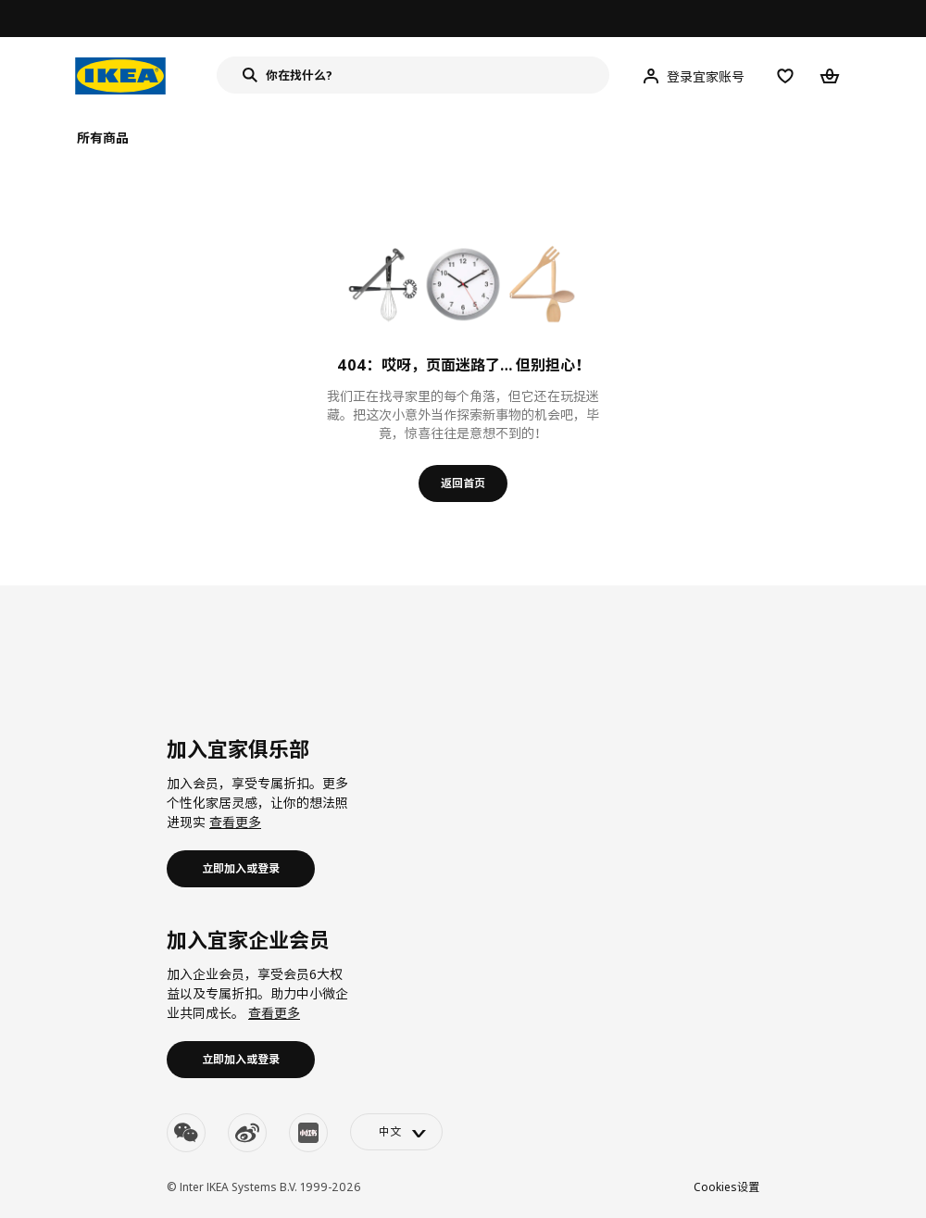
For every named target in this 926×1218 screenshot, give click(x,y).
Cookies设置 (726, 1187)
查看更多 (235, 822)
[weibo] (247, 1132)
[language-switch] (396, 1131)
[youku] (308, 1132)
